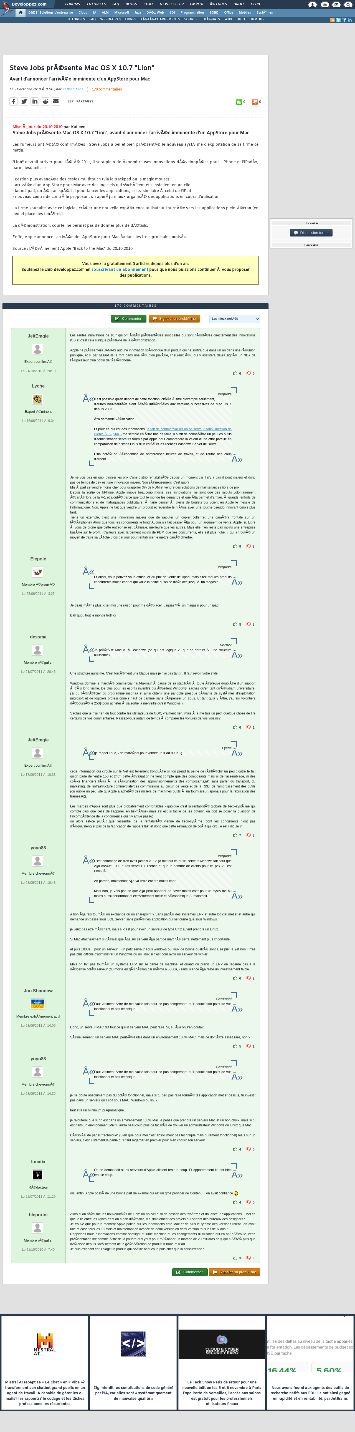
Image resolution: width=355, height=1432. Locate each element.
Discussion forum (311, 233)
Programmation (192, 13)
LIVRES (130, 19)
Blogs (131, 4)
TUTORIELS (76, 19)
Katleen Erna (72, 89)
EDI (172, 13)
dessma (38, 637)
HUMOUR (257, 19)
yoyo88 (38, 847)
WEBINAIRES (110, 19)
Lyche (38, 386)
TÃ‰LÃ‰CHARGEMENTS (160, 19)
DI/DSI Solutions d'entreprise (50, 13)
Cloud (82, 13)
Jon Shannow (38, 990)
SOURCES (191, 19)
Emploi (196, 4)
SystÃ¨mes (265, 13)
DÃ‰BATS (212, 19)
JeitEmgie (38, 336)
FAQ (116, 4)
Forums (72, 4)
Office (228, 13)
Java (138, 13)
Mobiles (245, 13)
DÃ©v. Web (155, 13)
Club (255, 4)
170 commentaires (107, 89)
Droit (239, 4)
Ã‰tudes (218, 4)
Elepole (38, 559)
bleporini (38, 1214)
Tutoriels (96, 4)
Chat (148, 4)
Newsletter (171, 4)
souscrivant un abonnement (120, 270)
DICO (241, 19)
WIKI (228, 19)
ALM (105, 13)
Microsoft (121, 13)
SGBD (214, 13)
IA (94, 13)
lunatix (38, 1161)
